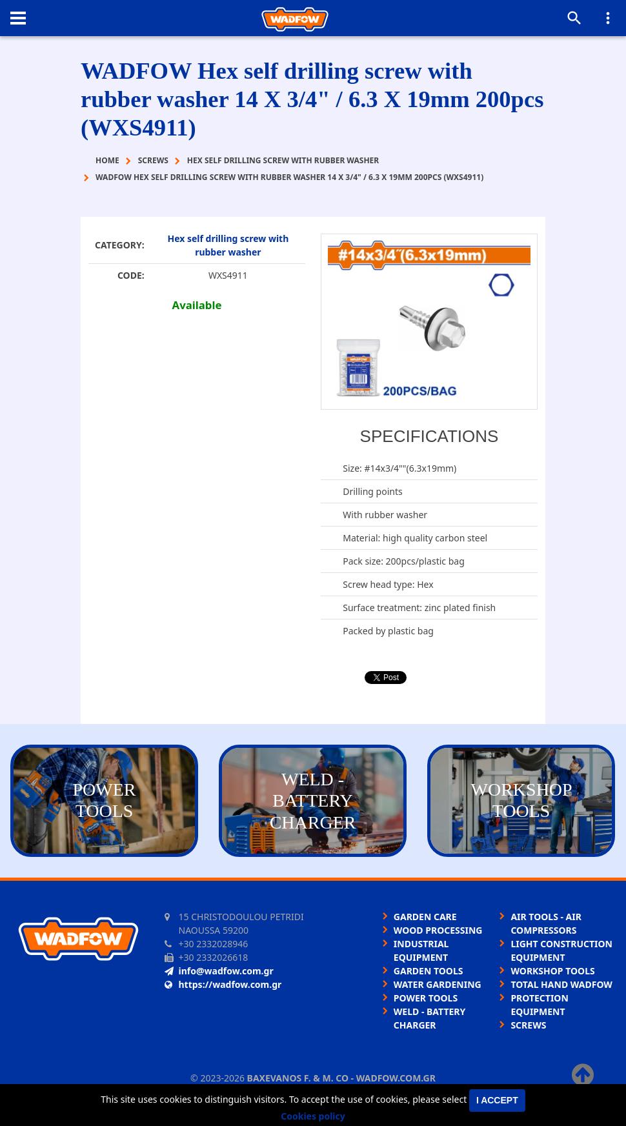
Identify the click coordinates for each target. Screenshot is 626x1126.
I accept (497, 1100)
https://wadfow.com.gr (223, 984)
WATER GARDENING (437, 984)
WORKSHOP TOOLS (552, 971)
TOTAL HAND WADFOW (561, 984)
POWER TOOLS (426, 998)
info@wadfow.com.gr (219, 971)
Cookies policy (313, 1116)
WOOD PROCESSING (438, 930)
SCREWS (528, 1025)
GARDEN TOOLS (428, 971)
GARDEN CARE (425, 916)
